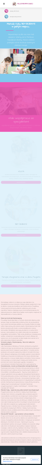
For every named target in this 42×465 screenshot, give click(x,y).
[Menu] (3, 4)
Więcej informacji (7, 461)
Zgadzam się (35, 459)
